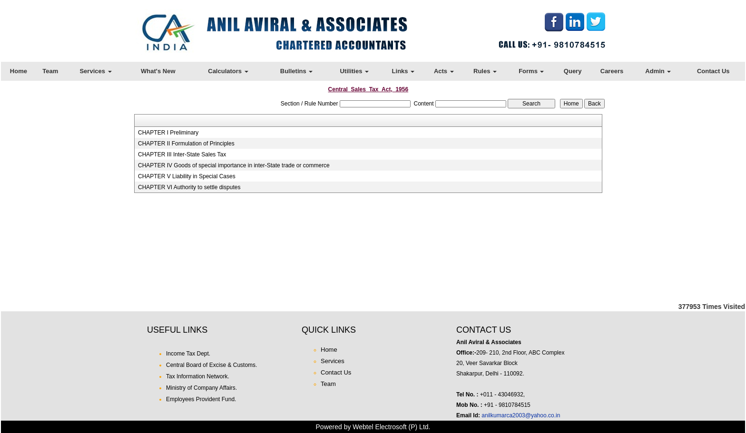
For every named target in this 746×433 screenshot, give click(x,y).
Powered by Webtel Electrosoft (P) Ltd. (373, 427)
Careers (611, 71)
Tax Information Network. (197, 376)
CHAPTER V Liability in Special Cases (187, 176)
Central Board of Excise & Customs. (211, 365)
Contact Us (713, 71)
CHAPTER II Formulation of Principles (186, 143)
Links (403, 71)
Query (573, 71)
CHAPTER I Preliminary (168, 132)
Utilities (354, 71)
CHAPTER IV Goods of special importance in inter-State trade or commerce (234, 165)
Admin (658, 71)
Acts (444, 71)
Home (18, 71)
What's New (158, 71)
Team (50, 71)
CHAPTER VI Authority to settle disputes (189, 187)
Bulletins (296, 71)
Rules (485, 71)
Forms (531, 71)
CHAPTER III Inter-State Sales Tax (182, 154)
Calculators (228, 71)
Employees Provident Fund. (201, 399)
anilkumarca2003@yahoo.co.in (520, 415)
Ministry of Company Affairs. (201, 388)
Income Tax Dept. (188, 353)
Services (95, 71)
